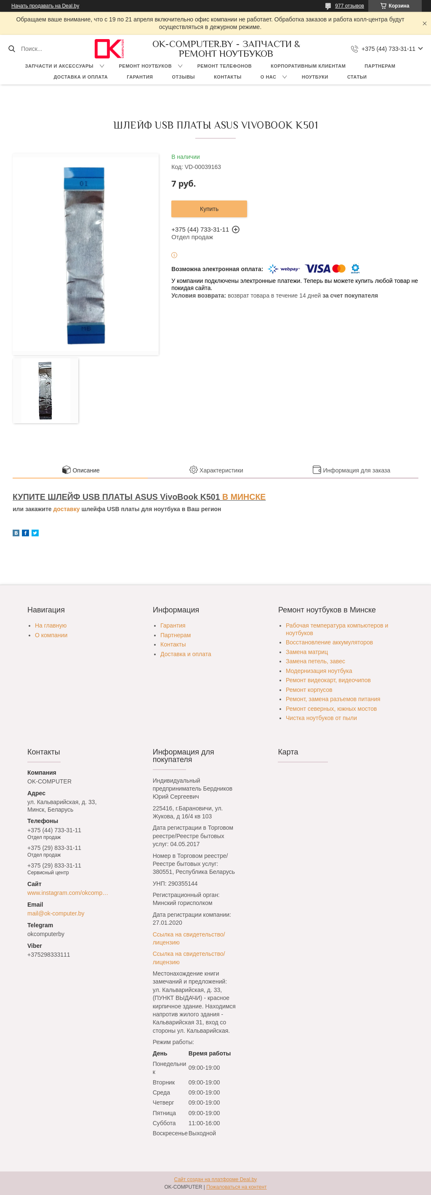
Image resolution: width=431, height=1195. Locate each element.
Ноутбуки (315, 76)
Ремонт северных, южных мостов (331, 708)
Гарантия (140, 76)
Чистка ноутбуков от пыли (321, 718)
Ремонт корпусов (309, 689)
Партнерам (379, 66)
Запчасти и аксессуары (59, 66)
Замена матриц (307, 652)
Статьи (357, 76)
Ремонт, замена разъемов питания (333, 699)
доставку (66, 509)
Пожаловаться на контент (236, 1187)
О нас (269, 76)
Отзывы (183, 76)
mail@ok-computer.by (56, 913)
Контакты (228, 76)
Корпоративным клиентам (308, 66)
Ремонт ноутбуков (145, 66)
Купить (209, 209)
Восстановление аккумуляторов (329, 642)
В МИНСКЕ (244, 496)
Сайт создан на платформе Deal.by (215, 1179)
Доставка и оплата (81, 76)
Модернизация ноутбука (319, 670)
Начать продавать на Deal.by (45, 6)
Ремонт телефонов (224, 66)
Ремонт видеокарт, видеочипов (328, 680)
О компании (51, 635)
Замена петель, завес (315, 661)
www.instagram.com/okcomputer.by (69, 892)
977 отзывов (349, 6)
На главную (51, 625)
